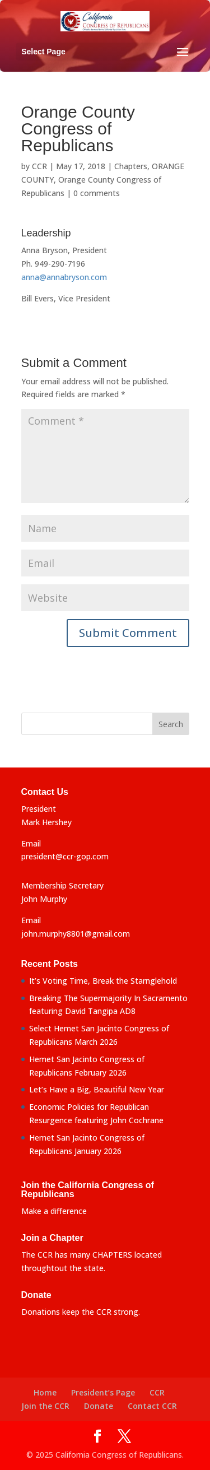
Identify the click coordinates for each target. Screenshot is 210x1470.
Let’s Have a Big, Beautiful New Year (96, 1089)
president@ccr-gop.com (65, 856)
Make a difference (54, 1211)
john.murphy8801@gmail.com (75, 933)
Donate (98, 1406)
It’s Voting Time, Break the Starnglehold (103, 980)
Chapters (130, 166)
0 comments (96, 193)
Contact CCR (152, 1406)
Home (45, 1392)
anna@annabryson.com (64, 277)
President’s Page (103, 1392)
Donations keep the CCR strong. (80, 1311)
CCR (39, 166)
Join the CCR (45, 1406)
